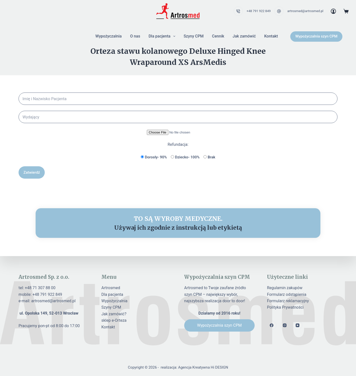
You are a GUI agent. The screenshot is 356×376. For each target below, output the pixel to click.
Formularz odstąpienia (286, 294)
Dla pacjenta (163, 36)
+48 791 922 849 (258, 11)
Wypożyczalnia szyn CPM (316, 36)
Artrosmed (110, 287)
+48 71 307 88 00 (40, 287)
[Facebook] (271, 325)
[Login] (333, 11)
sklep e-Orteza (114, 320)
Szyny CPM (194, 36)
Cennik (218, 36)
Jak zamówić (244, 36)
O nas (135, 36)
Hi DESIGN (219, 367)
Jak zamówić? (113, 314)
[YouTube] (297, 325)
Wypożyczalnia (108, 36)
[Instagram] (284, 325)
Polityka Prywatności (285, 307)
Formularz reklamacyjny (288, 301)
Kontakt (271, 36)
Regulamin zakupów (284, 287)
